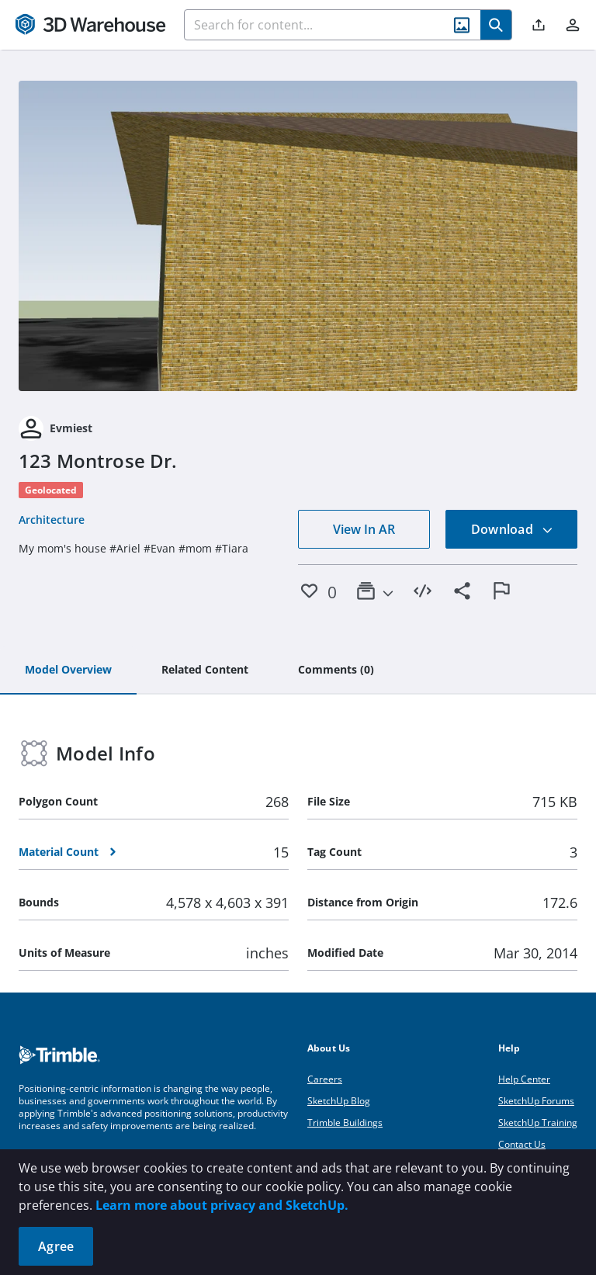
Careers (324, 1079)
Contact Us (522, 1144)
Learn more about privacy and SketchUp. (221, 1205)
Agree (56, 1246)
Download (512, 529)
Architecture (52, 519)
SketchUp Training (537, 1122)
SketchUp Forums (536, 1100)
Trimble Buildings (345, 1122)
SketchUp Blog (338, 1100)
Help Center (524, 1079)
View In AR (364, 529)
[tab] (68, 670)
